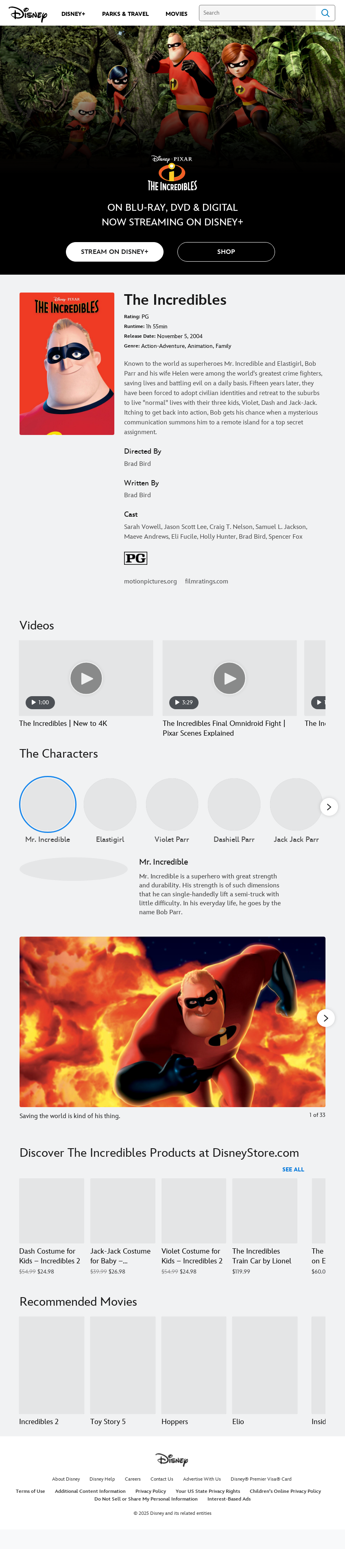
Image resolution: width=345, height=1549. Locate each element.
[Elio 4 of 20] (264, 1374)
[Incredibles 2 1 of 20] (51, 1374)
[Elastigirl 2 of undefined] (110, 814)
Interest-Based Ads (229, 1518)
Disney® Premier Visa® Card (261, 1498)
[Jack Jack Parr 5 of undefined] (296, 814)
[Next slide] (313, 1041)
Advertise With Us (202, 1498)
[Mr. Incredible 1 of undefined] (47, 814)
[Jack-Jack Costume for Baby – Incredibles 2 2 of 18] (122, 1220)
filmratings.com (206, 582)
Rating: (132, 317)
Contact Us (162, 1498)
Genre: (132, 346)
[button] (226, 252)
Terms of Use (30, 1510)
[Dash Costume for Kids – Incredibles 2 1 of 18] (51, 1220)
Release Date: (139, 336)
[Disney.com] (28, 15)
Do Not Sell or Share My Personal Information (146, 1518)
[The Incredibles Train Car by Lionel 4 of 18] (264, 1220)
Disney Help (102, 1498)
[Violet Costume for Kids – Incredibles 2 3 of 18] (194, 1220)
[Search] (257, 13)
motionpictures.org (150, 582)
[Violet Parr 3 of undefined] (172, 814)
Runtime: (134, 326)
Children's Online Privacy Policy (285, 1510)
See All (293, 1179)
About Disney (66, 1498)
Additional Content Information (90, 1510)
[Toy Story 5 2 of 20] (122, 1374)
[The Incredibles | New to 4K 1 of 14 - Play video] (86, 678)
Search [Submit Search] (325, 13)
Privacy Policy (150, 1510)
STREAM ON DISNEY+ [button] (114, 252)
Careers (133, 1498)
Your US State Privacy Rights (208, 1510)
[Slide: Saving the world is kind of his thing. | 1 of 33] (172, 1041)
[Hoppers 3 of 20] (194, 1374)
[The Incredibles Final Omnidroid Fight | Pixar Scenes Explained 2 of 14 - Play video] (230, 678)
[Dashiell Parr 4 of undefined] (234, 814)
